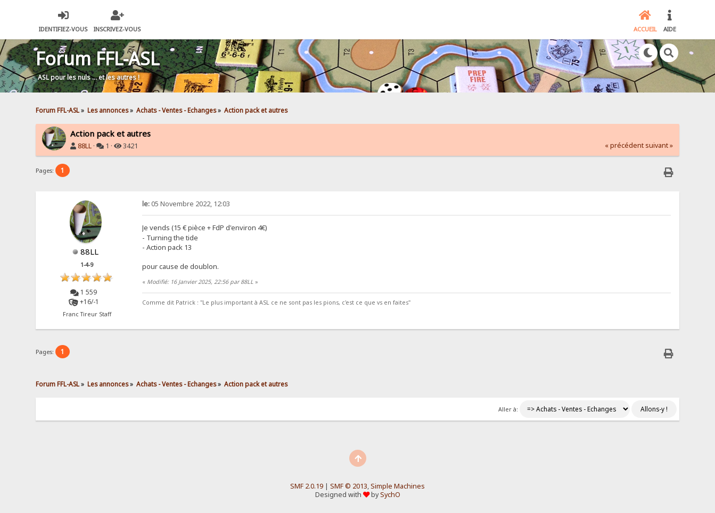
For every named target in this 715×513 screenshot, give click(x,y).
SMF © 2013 (348, 486)
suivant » (659, 145)
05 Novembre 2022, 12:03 (186, 203)
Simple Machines (398, 486)
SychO (390, 494)
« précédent (624, 145)
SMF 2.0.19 (306, 486)
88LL (85, 145)
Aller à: (508, 409)
